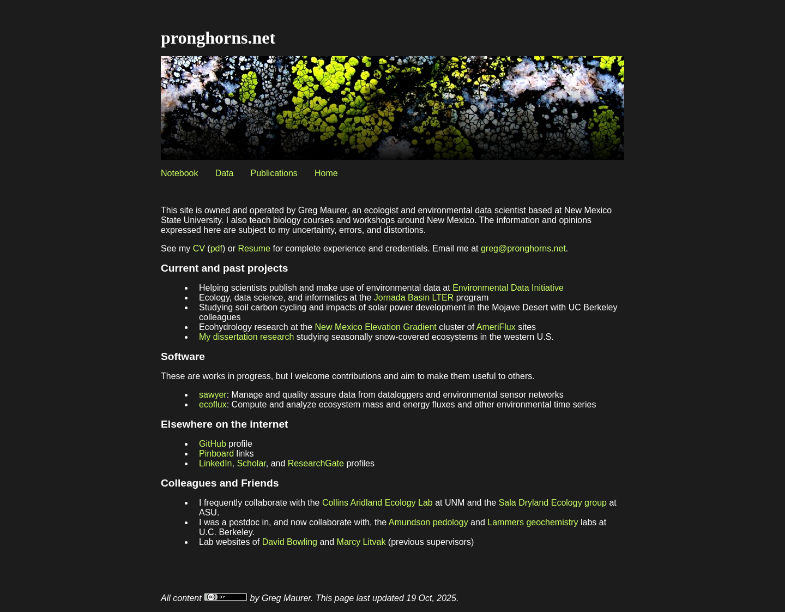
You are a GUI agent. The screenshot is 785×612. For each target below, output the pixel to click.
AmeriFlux (496, 327)
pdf (216, 248)
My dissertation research (246, 336)
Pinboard (216, 453)
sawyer (213, 394)
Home (326, 173)
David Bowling (289, 542)
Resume (254, 248)
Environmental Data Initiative (508, 287)
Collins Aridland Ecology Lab (377, 502)
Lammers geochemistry (532, 522)
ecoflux (213, 404)
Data (224, 173)
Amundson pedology (428, 522)
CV (199, 248)
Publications (274, 173)
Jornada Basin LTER (414, 297)
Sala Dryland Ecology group (553, 502)
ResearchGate (316, 463)
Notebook (179, 173)
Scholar (251, 463)
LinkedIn (215, 463)
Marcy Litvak (361, 542)
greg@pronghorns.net (523, 248)
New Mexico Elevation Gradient (376, 327)
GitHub (212, 443)
